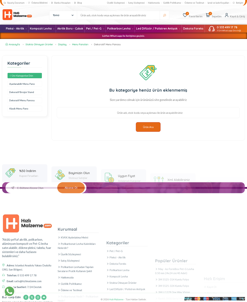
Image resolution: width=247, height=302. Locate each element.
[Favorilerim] (185, 15)
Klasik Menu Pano (18, 108)
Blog (78, 3)
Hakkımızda (154, 3)
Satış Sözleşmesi (136, 3)
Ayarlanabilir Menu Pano (22, 83)
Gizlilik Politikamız (172, 3)
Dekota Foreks (193, 28)
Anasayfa (12, 44)
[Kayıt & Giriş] (235, 15)
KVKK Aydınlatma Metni (73, 275)
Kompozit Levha (42, 28)
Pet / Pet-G (95, 28)
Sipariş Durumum (14, 3)
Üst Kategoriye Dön (21, 75)
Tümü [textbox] (56, 15)
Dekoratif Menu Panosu (22, 100)
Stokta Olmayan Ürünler (39, 44)
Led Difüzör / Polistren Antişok (158, 28)
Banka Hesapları (60, 3)
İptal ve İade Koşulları (218, 3)
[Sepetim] (208, 15)
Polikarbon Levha (120, 28)
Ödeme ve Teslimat (194, 3)
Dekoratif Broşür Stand (21, 92)
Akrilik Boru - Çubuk (70, 28)
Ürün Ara (148, 127)
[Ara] (164, 15)
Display (62, 44)
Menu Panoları (80, 44)
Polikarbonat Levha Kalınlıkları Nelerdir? (77, 283)
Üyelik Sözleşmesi (116, 3)
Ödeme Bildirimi (38, 3)
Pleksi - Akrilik (16, 28)
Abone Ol (71, 187)
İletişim (238, 3)
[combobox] (62, 15)
